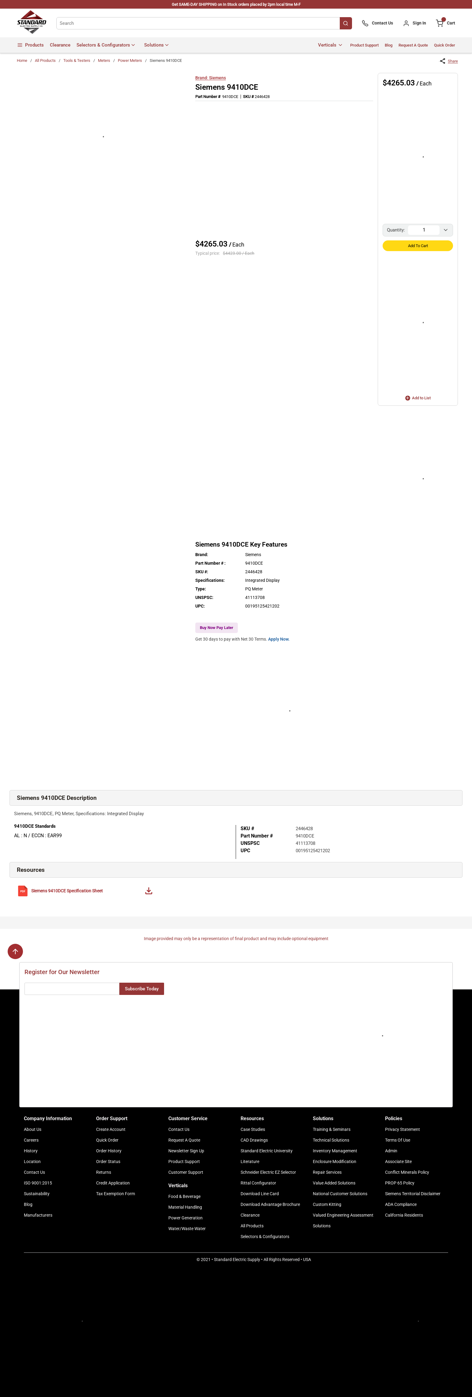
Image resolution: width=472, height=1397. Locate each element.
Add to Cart (418, 245)
